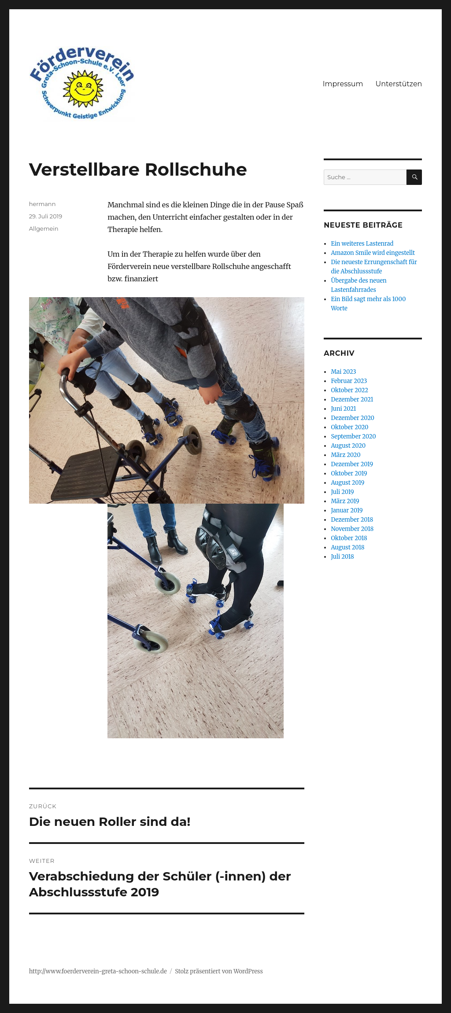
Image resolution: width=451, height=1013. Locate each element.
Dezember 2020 (352, 418)
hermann (42, 203)
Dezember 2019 (352, 464)
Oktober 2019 (349, 473)
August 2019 (347, 482)
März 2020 (345, 455)
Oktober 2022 (349, 390)
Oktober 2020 (349, 427)
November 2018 (352, 529)
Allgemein (44, 228)
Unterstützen (399, 84)
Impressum (343, 84)
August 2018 (347, 547)
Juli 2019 (342, 492)
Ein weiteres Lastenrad (362, 243)
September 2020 (353, 436)
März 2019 (345, 501)
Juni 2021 (343, 409)
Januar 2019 (346, 510)
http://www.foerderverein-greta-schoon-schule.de (98, 971)
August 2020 (348, 445)
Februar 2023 (349, 381)
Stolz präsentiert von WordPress (219, 971)
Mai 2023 (343, 372)
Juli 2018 (342, 556)
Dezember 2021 (352, 399)
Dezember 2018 (352, 519)
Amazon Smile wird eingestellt (373, 253)
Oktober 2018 (349, 538)
